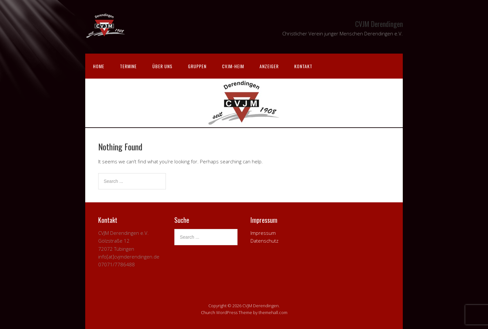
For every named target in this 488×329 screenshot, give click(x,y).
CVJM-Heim (233, 66)
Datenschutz (264, 240)
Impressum (263, 233)
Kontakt (303, 66)
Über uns (162, 66)
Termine (128, 66)
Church (208, 312)
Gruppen (197, 66)
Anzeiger (269, 66)
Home (98, 66)
